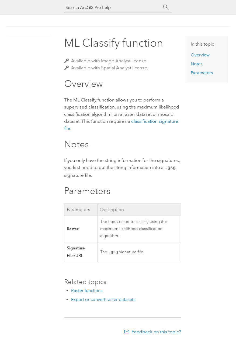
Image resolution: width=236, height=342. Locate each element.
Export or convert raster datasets (103, 299)
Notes (196, 63)
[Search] (166, 7)
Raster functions (86, 290)
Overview (200, 54)
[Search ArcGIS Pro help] (112, 7)
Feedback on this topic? (156, 331)
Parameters (202, 72)
